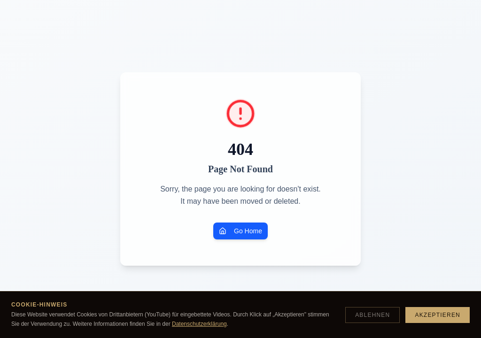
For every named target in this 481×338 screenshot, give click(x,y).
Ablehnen (372, 315)
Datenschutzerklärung (199, 324)
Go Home (240, 231)
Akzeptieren (437, 315)
